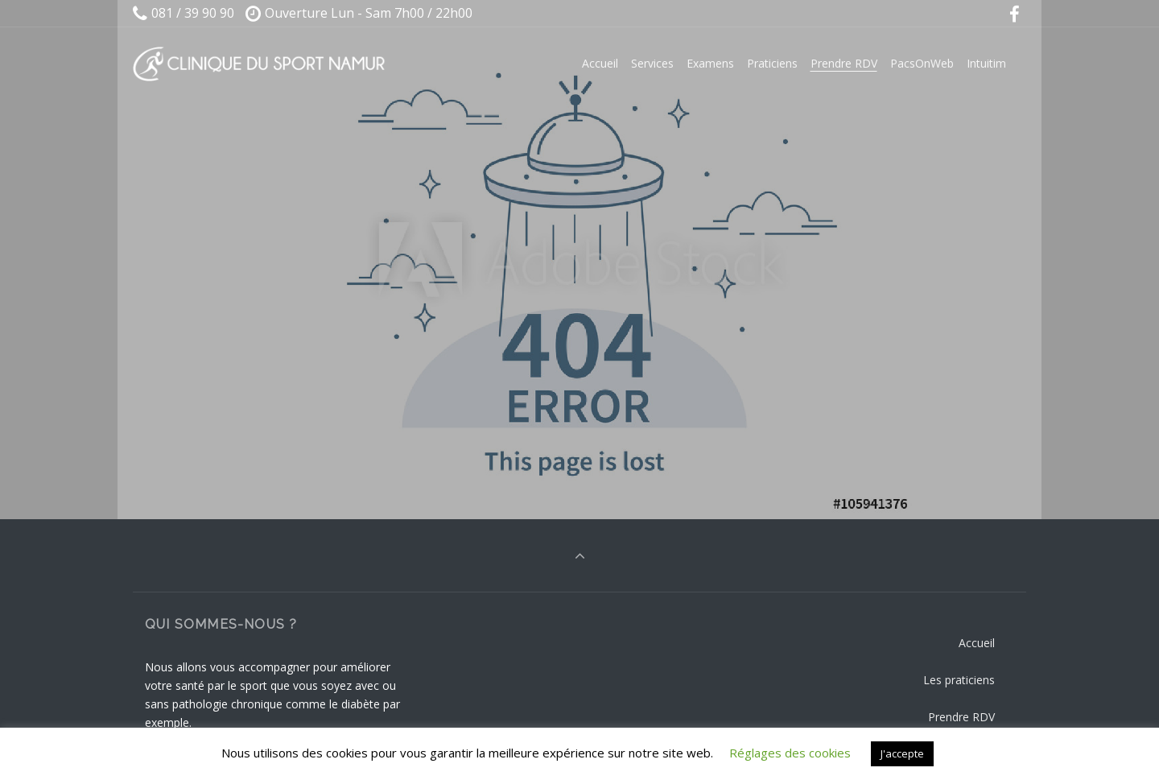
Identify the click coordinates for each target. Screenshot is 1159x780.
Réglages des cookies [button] (790, 753)
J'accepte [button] (902, 753)
